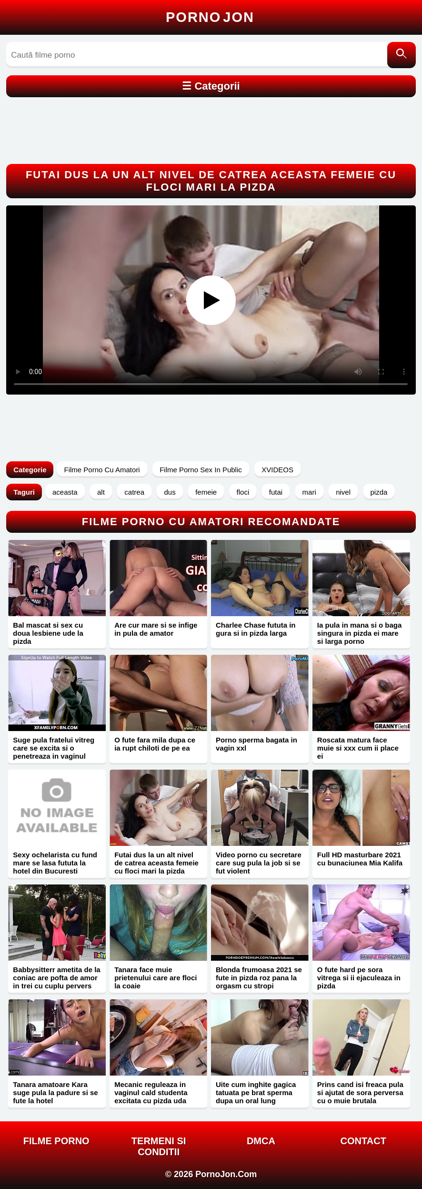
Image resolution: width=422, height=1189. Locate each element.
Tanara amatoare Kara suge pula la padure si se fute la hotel (55, 1092)
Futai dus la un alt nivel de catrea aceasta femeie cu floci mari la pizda (156, 863)
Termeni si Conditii (158, 1146)
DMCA (261, 1141)
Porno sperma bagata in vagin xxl (256, 744)
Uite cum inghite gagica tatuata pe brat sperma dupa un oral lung (256, 1092)
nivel (343, 492)
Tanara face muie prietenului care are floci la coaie (155, 977)
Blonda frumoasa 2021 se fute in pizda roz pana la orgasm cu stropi (259, 977)
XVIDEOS (277, 470)
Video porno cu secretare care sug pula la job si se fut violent (258, 863)
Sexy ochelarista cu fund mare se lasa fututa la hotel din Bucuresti (55, 863)
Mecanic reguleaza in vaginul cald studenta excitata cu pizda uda (150, 1092)
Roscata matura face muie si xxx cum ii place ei (358, 748)
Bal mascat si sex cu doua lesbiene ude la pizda (48, 633)
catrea (134, 492)
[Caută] (401, 55)
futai (275, 492)
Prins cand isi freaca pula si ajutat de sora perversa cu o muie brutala (360, 1092)
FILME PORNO (56, 1141)
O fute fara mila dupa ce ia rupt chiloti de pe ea (154, 744)
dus (169, 492)
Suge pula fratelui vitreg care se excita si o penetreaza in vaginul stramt (53, 752)
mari (309, 492)
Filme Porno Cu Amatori (102, 470)
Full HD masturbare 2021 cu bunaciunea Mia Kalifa (359, 859)
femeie (206, 492)
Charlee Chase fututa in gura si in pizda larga (256, 629)
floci (243, 492)
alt (101, 492)
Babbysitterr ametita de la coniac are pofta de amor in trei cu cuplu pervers (56, 977)
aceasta (65, 492)
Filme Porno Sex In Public (201, 470)
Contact (363, 1141)
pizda (379, 492)
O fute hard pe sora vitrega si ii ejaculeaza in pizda (359, 977)
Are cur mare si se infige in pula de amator (155, 629)
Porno (210, 17)
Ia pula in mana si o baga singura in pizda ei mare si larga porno (359, 633)
